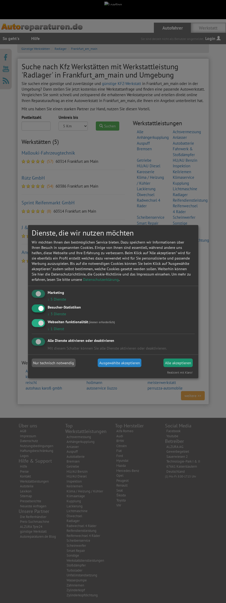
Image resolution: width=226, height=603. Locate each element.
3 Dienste (57, 313)
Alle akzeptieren (178, 363)
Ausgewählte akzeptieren (119, 363)
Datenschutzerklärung (101, 279)
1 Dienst (56, 328)
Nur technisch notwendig (53, 363)
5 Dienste (57, 299)
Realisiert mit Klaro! (179, 372)
